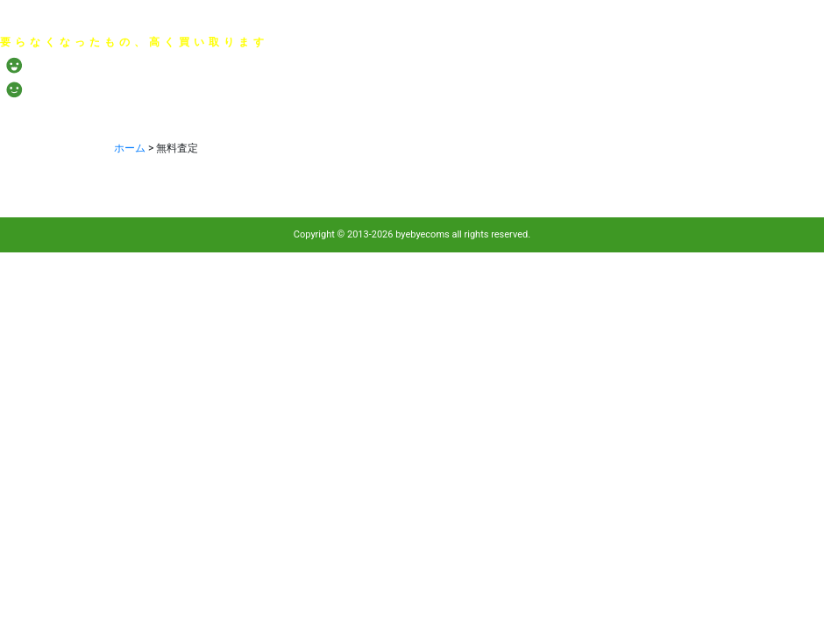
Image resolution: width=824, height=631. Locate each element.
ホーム (130, 148)
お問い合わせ (711, 20)
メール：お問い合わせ (697, 72)
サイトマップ (795, 20)
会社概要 (636, 20)
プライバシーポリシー (542, 20)
